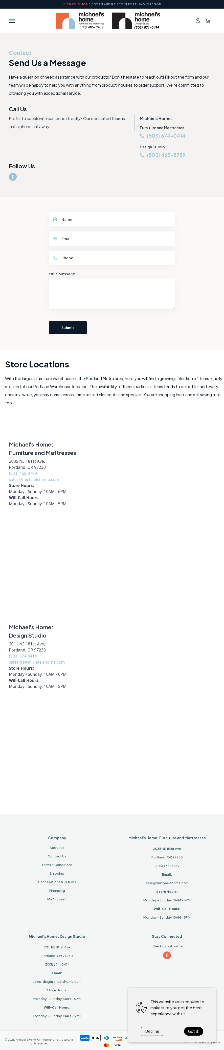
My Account (57, 899)
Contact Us (57, 856)
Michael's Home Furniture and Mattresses (42, 1039)
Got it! (193, 1031)
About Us (57, 848)
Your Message (62, 273)
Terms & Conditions (57, 865)
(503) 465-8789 (166, 155)
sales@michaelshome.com (34, 479)
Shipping (57, 873)
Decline (152, 1031)
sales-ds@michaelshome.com (37, 662)
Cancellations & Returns (57, 882)
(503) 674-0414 (166, 135)
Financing (57, 891)
